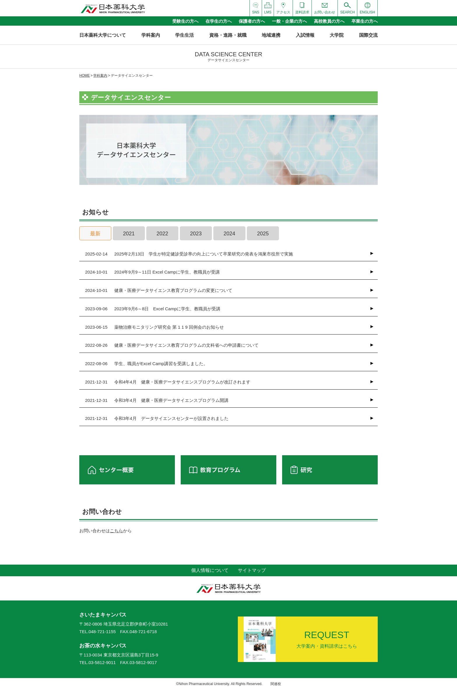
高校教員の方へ (329, 21)
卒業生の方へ (364, 21)
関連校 (275, 684)
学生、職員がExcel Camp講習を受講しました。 (146, 364)
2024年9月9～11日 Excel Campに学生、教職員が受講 (152, 272)
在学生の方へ (218, 21)
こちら (116, 530)
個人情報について (209, 570)
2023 (196, 234)
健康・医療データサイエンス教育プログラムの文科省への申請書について (172, 345)
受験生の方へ (185, 21)
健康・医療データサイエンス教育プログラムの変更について (158, 290)
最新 (95, 234)
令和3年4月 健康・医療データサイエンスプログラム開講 (156, 400)
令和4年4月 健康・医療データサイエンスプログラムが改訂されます (167, 382)
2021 (129, 234)
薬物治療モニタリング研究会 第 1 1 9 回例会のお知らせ (154, 327)
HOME (84, 75)
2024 (229, 234)
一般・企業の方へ (289, 21)
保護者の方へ (252, 21)
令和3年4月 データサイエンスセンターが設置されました (156, 418)
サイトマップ (252, 570)
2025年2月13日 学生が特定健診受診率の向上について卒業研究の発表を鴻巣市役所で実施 (189, 254)
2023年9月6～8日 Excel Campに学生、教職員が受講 (152, 309)
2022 (162, 234)
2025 (263, 234)
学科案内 (100, 75)
